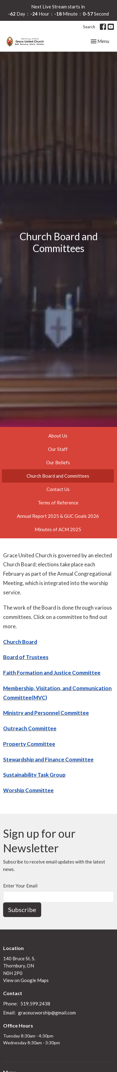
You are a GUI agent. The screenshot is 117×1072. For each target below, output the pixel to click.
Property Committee (29, 744)
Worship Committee (28, 790)
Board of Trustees (25, 657)
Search (89, 26)
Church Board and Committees (58, 476)
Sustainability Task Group (34, 774)
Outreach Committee (29, 728)
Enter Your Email (20, 885)
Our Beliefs (58, 462)
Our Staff (58, 449)
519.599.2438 (35, 1003)
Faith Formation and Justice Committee (51, 672)
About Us (57, 435)
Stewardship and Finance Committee (48, 759)
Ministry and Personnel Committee (46, 712)
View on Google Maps (26, 980)
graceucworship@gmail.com (47, 1012)
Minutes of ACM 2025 (58, 529)
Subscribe (22, 909)
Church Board (20, 642)
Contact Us (58, 489)
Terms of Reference (58, 502)
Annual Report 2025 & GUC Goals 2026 (58, 516)
